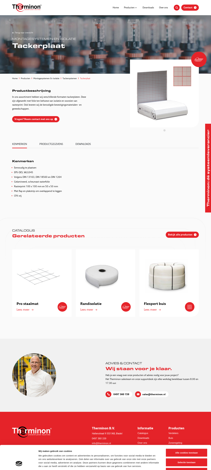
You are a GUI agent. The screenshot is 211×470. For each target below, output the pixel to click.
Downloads (148, 8)
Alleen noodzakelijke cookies (186, 451)
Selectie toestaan (187, 441)
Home (116, 8)
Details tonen (158, 464)
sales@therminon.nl (154, 394)
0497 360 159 (121, 394)
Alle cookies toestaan (186, 431)
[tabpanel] (164, 93)
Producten (129, 8)
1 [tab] (164, 130)
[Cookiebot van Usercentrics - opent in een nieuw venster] (19, 464)
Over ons (163, 8)
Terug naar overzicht (24, 33)
